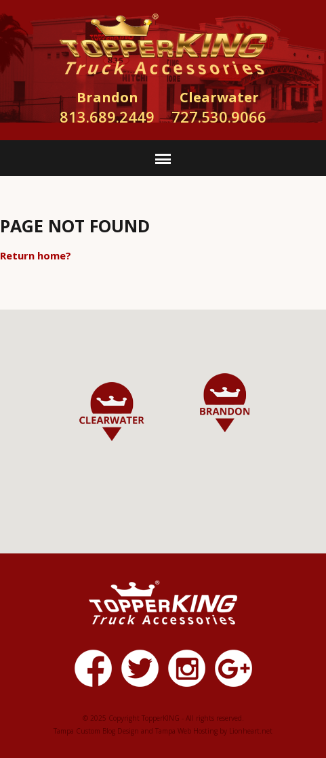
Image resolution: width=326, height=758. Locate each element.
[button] (224, 402)
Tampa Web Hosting (186, 731)
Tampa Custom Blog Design (96, 731)
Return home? (35, 255)
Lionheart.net (250, 731)
